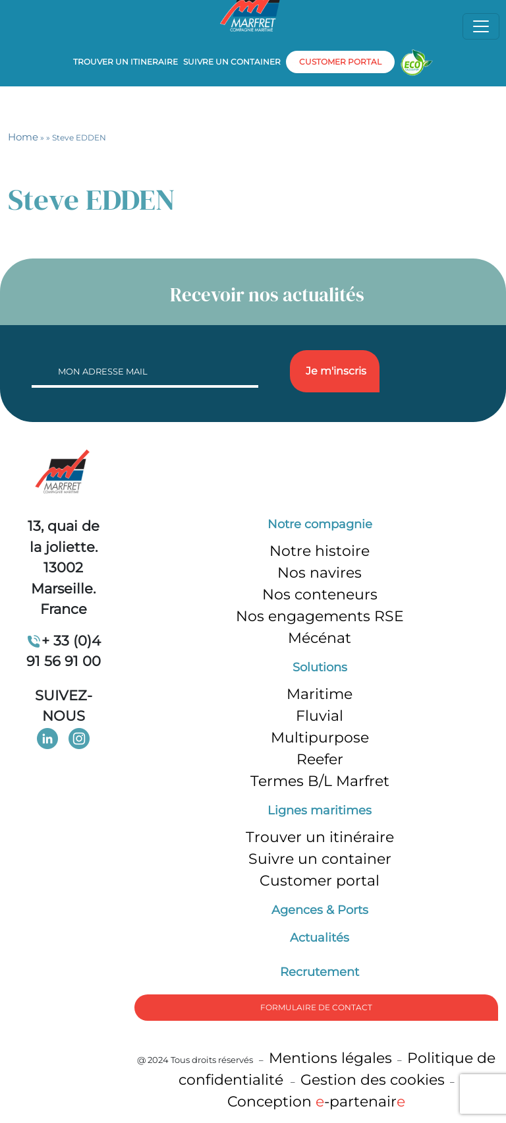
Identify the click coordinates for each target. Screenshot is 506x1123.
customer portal (340, 62)
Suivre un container (232, 62)
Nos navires (319, 573)
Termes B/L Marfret (319, 781)
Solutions (320, 667)
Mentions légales (330, 1058)
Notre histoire (319, 551)
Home (23, 137)
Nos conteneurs (320, 594)
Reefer (319, 759)
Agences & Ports (319, 910)
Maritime (319, 694)
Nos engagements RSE (320, 616)
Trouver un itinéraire (320, 837)
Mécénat (319, 638)
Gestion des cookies (372, 1080)
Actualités (319, 937)
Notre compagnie (319, 524)
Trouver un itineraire (125, 62)
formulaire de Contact (316, 1007)
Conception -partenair (316, 1101)
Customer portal (320, 881)
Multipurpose (320, 737)
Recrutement (319, 972)
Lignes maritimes (319, 810)
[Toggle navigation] (481, 26)
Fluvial (319, 716)
